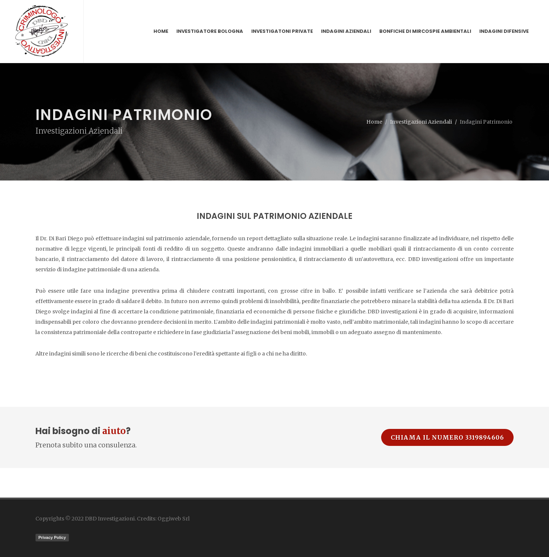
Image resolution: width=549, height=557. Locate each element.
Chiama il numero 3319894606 (447, 437)
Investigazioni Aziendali (421, 121)
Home (374, 121)
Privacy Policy (52, 537)
